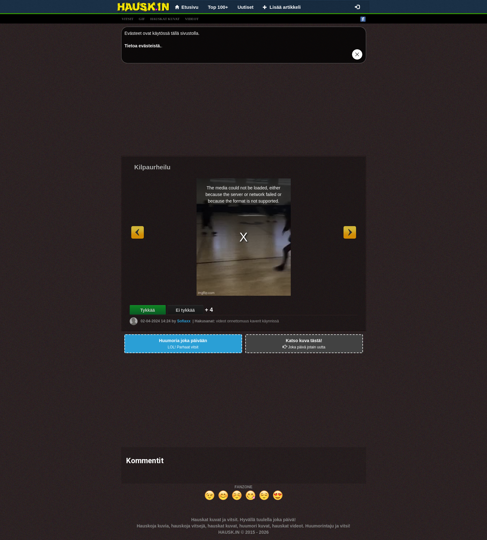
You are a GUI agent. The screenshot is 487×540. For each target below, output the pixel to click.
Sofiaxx (184, 321)
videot (191, 19)
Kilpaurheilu (152, 167)
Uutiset (245, 7)
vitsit (127, 19)
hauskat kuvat (165, 19)
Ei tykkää (185, 310)
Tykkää (147, 310)
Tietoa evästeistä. (143, 45)
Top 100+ (218, 7)
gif (142, 19)
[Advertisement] (243, 112)
